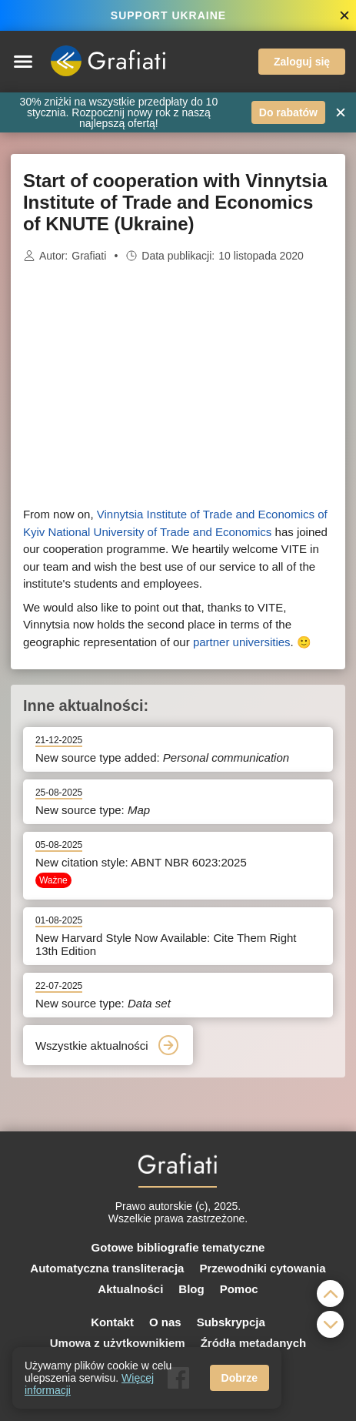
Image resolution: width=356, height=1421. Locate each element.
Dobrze (239, 1378)
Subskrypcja (231, 1322)
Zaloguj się (302, 61)
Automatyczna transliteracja (107, 1268)
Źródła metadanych (254, 1342)
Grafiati (89, 255)
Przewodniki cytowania (262, 1268)
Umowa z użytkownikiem (117, 1342)
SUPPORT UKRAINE (168, 15)
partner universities (242, 641)
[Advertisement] (178, 385)
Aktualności (130, 1288)
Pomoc (239, 1288)
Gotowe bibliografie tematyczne (178, 1247)
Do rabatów (288, 112)
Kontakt (112, 1322)
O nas (165, 1322)
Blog (191, 1288)
